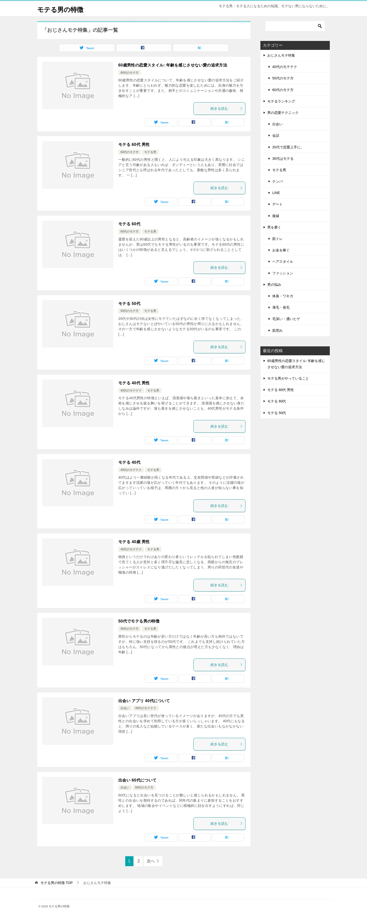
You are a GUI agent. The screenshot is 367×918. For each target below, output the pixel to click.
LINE (276, 193)
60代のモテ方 (130, 72)
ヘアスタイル (282, 261)
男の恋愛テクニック (283, 113)
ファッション (282, 273)
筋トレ (277, 239)
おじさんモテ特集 (281, 55)
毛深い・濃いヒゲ (286, 319)
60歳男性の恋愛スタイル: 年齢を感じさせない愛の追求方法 (172, 65)
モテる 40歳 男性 (134, 542)
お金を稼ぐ (281, 250)
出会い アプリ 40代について (144, 701)
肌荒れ (277, 330)
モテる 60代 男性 (134, 144)
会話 (275, 135)
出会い (125, 708)
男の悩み (274, 285)
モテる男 (150, 152)
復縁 (275, 216)
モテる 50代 (129, 303)
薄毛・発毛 (281, 307)
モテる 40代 (129, 462)
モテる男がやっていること (288, 378)
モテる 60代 (129, 224)
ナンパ (277, 181)
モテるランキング (281, 101)
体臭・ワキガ (282, 296)
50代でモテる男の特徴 (138, 621)
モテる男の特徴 (63, 8)
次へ (151, 861)
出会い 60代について (137, 780)
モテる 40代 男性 (134, 383)
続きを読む (227, 108)
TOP (56, 883)
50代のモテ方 (130, 311)
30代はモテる (283, 159)
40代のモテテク (131, 390)
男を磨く (274, 227)
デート (277, 204)
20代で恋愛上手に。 (288, 147)
